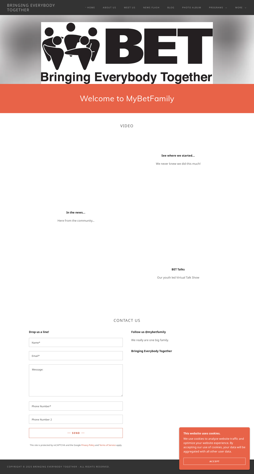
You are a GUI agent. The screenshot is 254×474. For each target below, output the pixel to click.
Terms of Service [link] (107, 445)
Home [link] (91, 7)
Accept (215, 461)
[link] (40, 10)
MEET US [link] (129, 7)
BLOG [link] (170, 7)
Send (76, 433)
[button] (217, 7)
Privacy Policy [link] (88, 445)
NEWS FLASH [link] (151, 7)
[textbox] (76, 342)
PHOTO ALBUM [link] (191, 7)
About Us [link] (109, 7)
